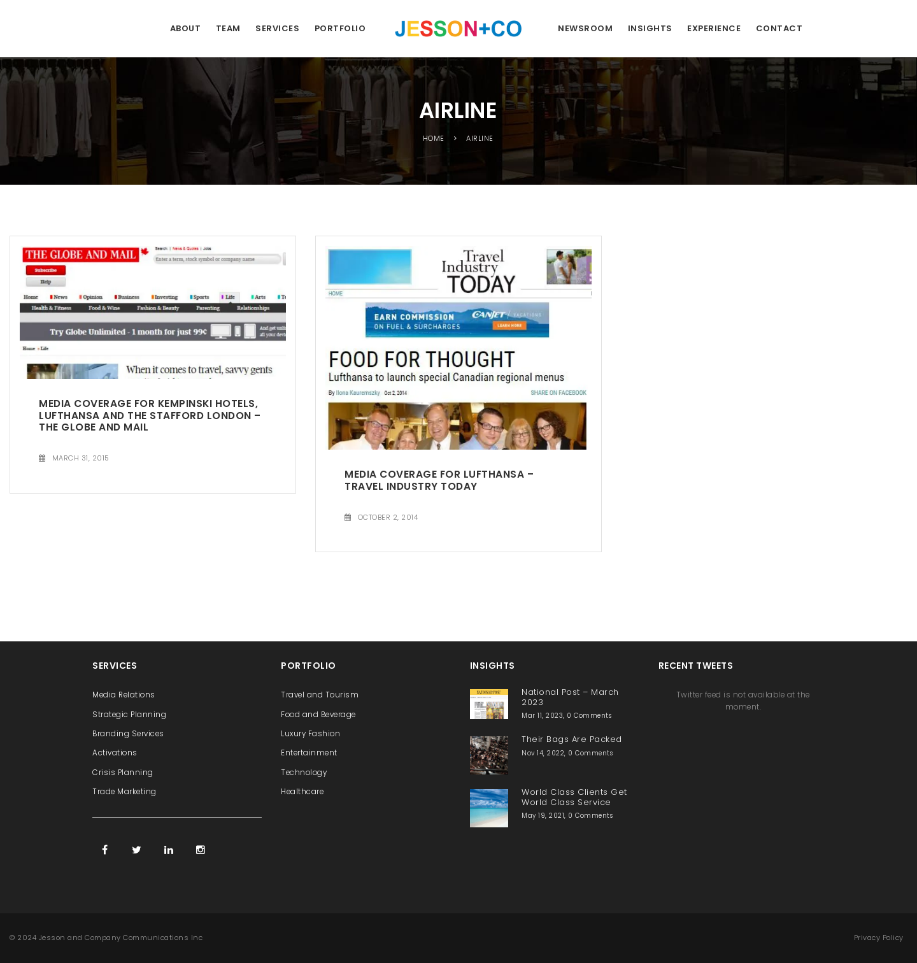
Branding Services (128, 734)
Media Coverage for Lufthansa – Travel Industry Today (439, 480)
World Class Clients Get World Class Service (574, 797)
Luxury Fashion (310, 734)
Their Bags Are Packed (572, 739)
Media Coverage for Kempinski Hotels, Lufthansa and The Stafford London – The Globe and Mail (150, 415)
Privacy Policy (879, 937)
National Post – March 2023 (570, 697)
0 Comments (589, 715)
